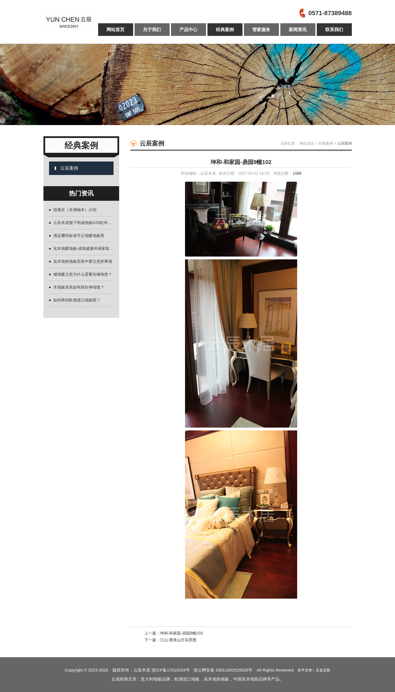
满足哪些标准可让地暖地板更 (78, 235)
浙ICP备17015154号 (172, 670)
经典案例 (225, 29)
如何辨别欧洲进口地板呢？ (76, 300)
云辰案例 (69, 168)
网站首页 (115, 29)
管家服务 (261, 29)
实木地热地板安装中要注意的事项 (82, 261)
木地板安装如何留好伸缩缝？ (78, 287)
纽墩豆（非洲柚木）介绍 (74, 209)
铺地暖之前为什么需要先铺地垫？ (82, 274)
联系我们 (334, 29)
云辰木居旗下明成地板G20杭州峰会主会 (88, 222)
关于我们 (152, 29)
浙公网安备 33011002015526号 (223, 670)
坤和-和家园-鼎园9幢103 (181, 633)
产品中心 (188, 29)
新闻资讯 (298, 29)
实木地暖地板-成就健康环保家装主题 (85, 248)
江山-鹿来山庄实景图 (178, 640)
